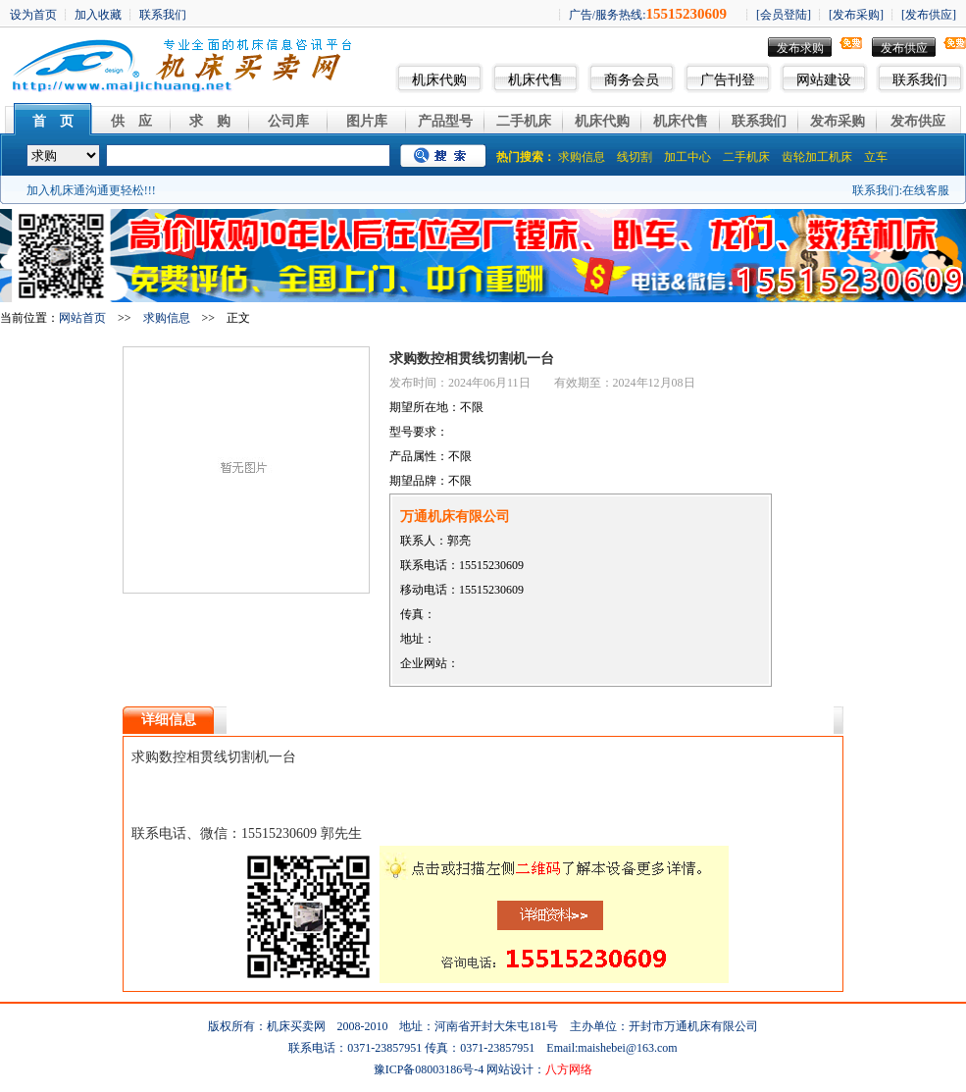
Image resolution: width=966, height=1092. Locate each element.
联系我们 (919, 80)
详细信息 (168, 719)
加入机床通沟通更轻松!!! (91, 190)
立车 (876, 157)
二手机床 (523, 121)
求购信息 (581, 157)
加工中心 (687, 157)
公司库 (288, 121)
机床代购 (439, 80)
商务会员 (631, 80)
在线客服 (925, 190)
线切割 (634, 157)
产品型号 (445, 121)
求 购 (209, 121)
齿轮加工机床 (817, 157)
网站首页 (82, 318)
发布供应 (904, 48)
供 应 (131, 121)
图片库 (366, 121)
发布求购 (800, 48)
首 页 (53, 121)
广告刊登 (727, 80)
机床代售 (535, 80)
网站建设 (823, 80)
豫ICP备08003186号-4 (429, 1069)
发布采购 (837, 121)
